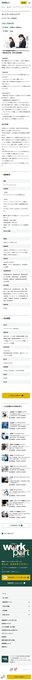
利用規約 (4, 637)
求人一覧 (9, 7)
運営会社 (5, 647)
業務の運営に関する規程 (8, 640)
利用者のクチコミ (6, 623)
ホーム (3, 7)
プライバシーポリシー (7, 633)
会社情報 (4, 610)
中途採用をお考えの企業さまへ (10, 630)
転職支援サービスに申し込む (9, 620)
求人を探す (5, 598)
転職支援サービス (7, 602)
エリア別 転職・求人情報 (8, 627)
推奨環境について (6, 643)
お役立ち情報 (6, 606)
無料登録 (24, 2)
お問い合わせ (6, 614)
